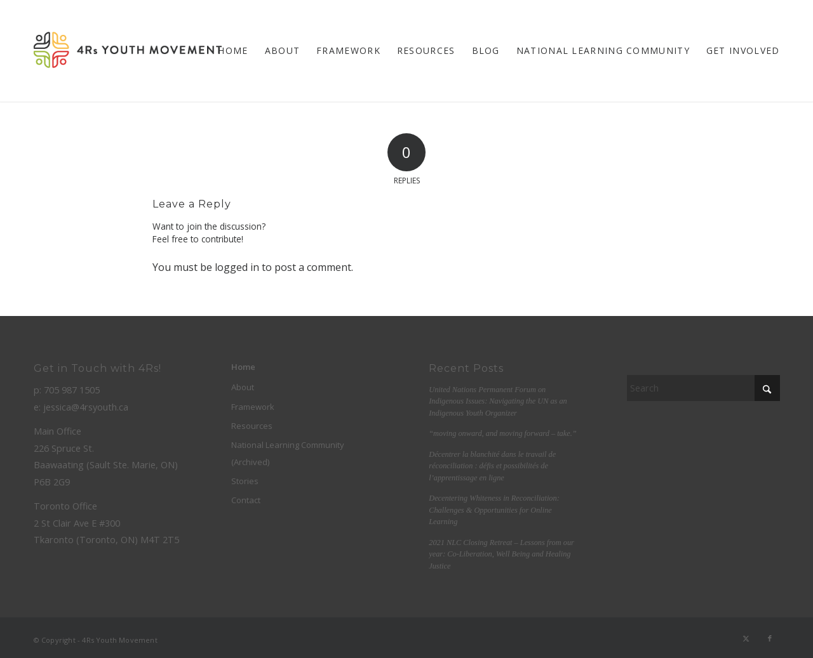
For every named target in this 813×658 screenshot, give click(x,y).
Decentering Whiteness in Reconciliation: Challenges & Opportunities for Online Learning (494, 510)
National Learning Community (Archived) (287, 453)
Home (243, 366)
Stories (245, 481)
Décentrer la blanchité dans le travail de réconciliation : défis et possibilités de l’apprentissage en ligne (492, 466)
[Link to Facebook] (770, 638)
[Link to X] (746, 638)
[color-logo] (128, 51)
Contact (245, 500)
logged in (237, 267)
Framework (252, 406)
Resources (251, 425)
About (242, 387)
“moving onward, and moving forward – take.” (502, 433)
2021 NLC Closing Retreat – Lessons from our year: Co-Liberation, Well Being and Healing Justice (501, 554)
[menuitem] (233, 51)
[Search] (703, 388)
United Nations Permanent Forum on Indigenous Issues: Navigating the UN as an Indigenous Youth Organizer (498, 401)
